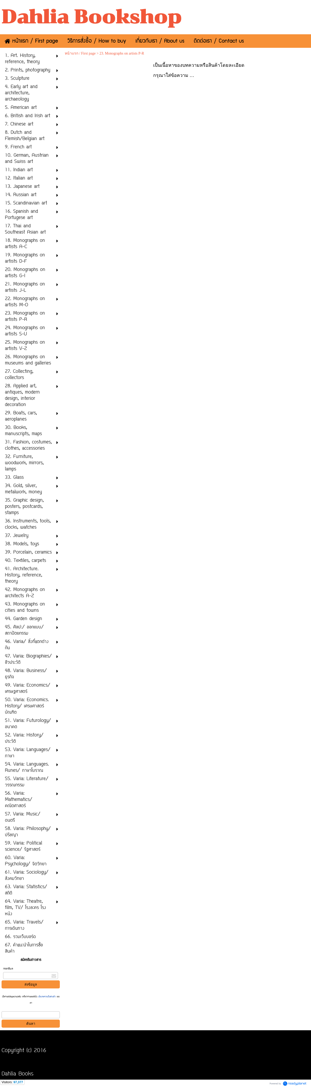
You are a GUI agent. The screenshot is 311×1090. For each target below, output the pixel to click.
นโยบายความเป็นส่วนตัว (47, 996)
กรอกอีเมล (8, 969)
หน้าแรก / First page (80, 53)
